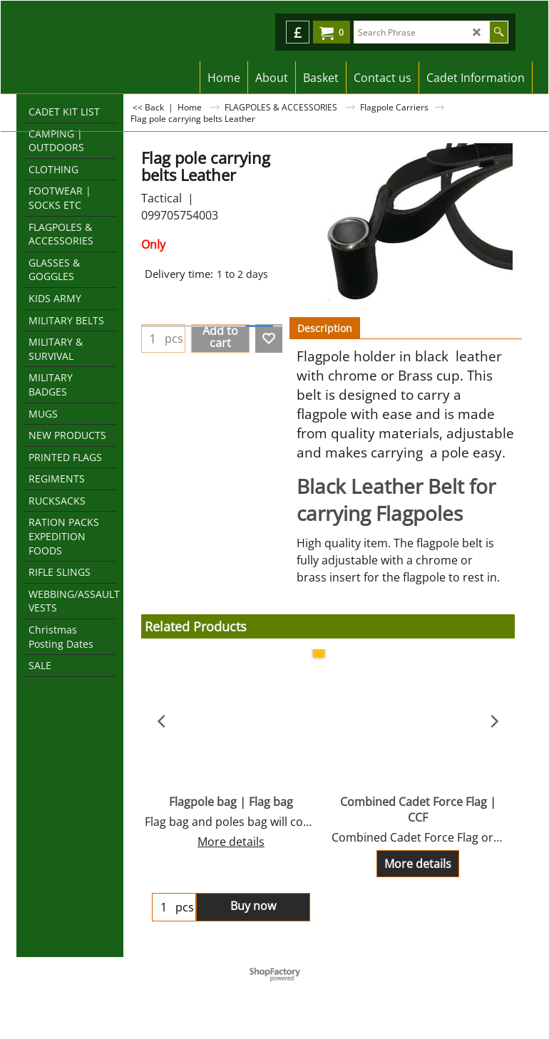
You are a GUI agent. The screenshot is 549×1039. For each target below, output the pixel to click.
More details (231, 841)
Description (324, 328)
